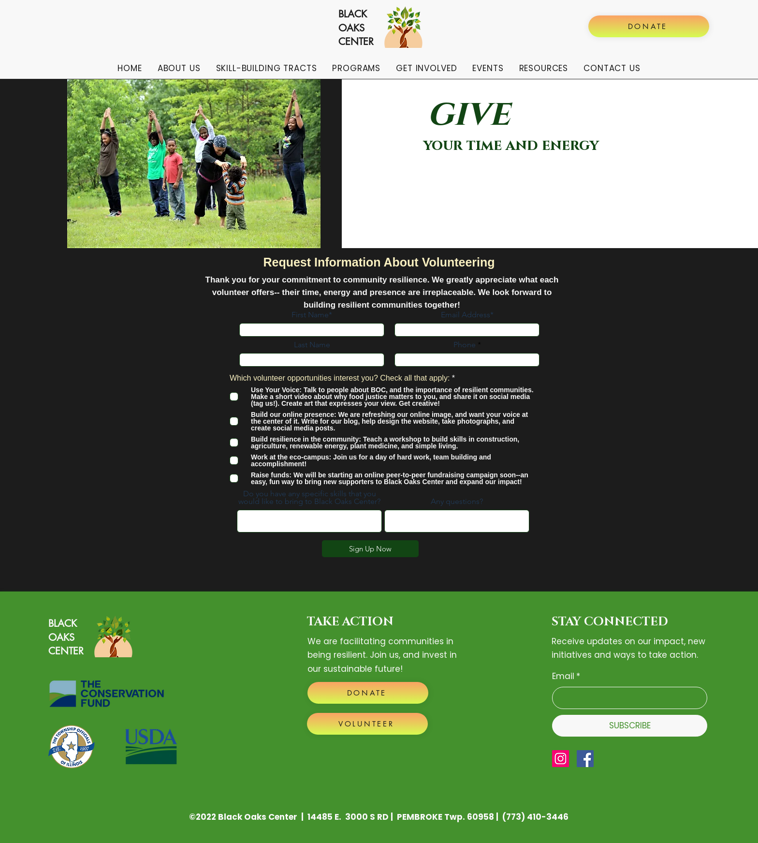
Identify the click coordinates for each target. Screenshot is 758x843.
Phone (464, 345)
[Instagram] (560, 758)
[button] (179, 68)
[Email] (627, 698)
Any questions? (457, 501)
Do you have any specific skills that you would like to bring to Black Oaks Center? (309, 497)
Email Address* (467, 315)
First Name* (312, 315)
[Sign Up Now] (370, 548)
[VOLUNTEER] (367, 724)
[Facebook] (585, 758)
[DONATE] (648, 26)
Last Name (312, 345)
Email (566, 676)
